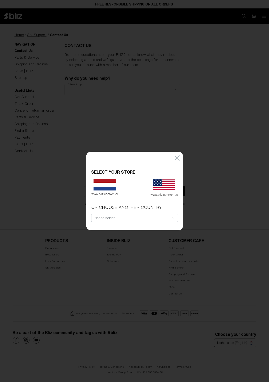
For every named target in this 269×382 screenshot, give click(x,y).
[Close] (177, 150)
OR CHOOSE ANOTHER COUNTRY (126, 199)
